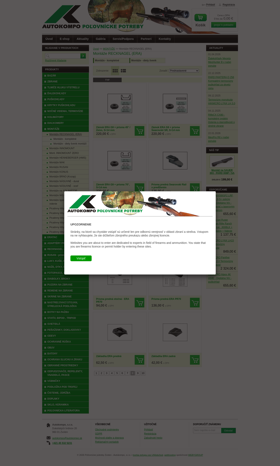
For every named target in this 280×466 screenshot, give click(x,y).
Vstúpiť (81, 258)
